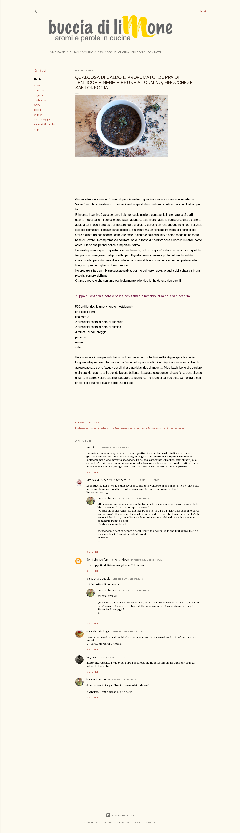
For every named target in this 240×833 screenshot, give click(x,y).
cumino (39, 90)
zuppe (38, 129)
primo (38, 114)
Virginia (91, 657)
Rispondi (92, 472)
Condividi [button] (40, 70)
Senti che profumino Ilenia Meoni (108, 559)
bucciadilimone (107, 498)
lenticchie (40, 100)
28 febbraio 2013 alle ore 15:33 (134, 590)
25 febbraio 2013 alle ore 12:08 (127, 631)
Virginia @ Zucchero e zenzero (106, 480)
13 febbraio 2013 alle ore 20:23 (116, 447)
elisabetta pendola (98, 578)
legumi (38, 95)
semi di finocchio (45, 124)
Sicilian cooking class (85, 52)
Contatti (154, 52)
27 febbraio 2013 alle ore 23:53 (113, 657)
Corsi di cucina (117, 52)
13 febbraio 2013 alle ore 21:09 (143, 480)
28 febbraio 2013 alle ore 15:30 (134, 498)
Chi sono (138, 52)
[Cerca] (201, 11)
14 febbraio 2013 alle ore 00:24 (147, 559)
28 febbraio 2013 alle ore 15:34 (123, 679)
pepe (37, 105)
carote (38, 85)
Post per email (95, 422)
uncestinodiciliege (98, 631)
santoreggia (42, 119)
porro (37, 110)
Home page (56, 52)
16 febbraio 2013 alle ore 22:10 (127, 578)
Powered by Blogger (120, 815)
